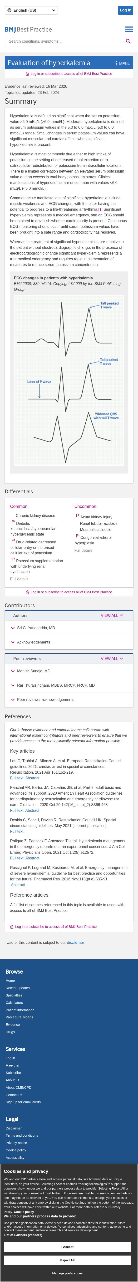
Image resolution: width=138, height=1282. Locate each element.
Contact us (14, 1095)
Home (10, 980)
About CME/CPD (18, 1087)
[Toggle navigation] (129, 29)
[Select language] (31, 10)
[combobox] (64, 41)
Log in (125, 10)
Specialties (14, 995)
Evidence (13, 1025)
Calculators (14, 1003)
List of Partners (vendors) (23, 1235)
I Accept (67, 1247)
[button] (115, 64)
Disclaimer (14, 1128)
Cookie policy (16, 1150)
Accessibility (15, 1157)
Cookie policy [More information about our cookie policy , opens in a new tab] (24, 1212)
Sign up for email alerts (23, 1102)
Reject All (67, 1260)
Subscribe (13, 1073)
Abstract (32, 778)
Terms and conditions (22, 1135)
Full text (17, 778)
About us (12, 1080)
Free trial (12, 1065)
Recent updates (18, 988)
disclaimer (75, 942)
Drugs (10, 1032)
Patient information (20, 1010)
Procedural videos (19, 1017)
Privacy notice (16, 1143)
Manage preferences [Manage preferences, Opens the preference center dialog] (67, 1273)
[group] (69, 628)
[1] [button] (100, 209)
